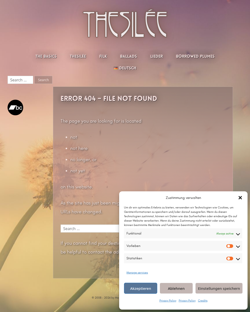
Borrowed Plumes (195, 57)
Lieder (156, 57)
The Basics (46, 57)
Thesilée (78, 57)
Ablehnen (176, 288)
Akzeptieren (140, 288)
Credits (203, 300)
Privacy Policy (167, 300)
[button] (240, 197)
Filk (103, 57)
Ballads (128, 57)
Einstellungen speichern (219, 288)
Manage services (137, 272)
